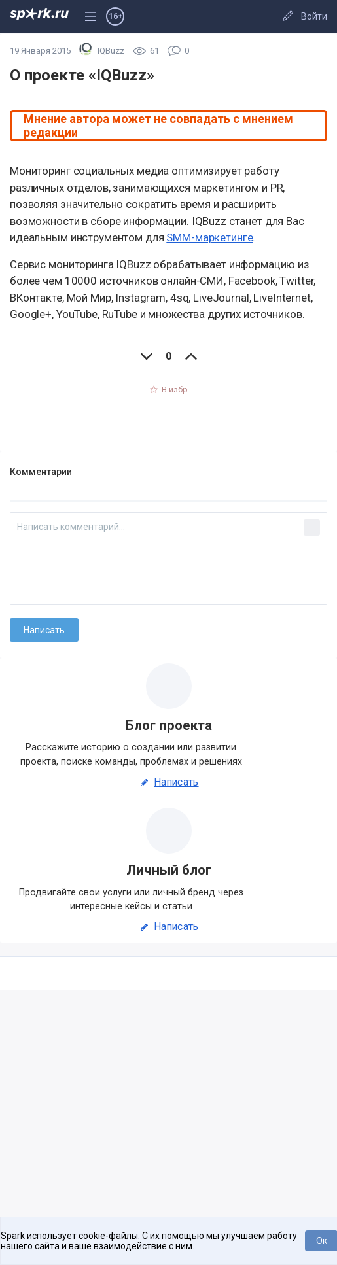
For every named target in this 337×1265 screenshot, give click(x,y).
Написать (168, 782)
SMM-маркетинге (209, 237)
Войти (314, 16)
